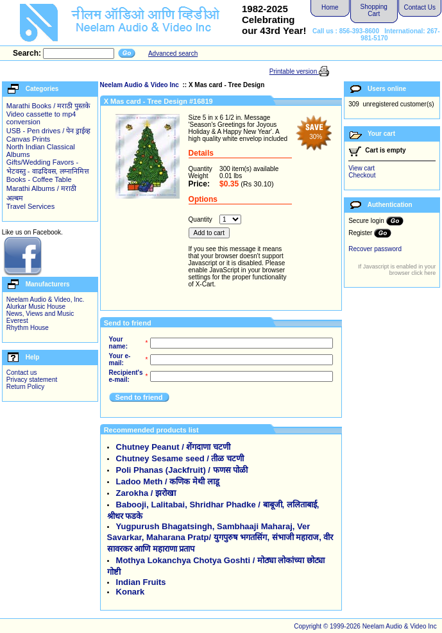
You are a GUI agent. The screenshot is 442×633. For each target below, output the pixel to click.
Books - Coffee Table (39, 179)
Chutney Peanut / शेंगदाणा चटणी (173, 447)
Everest (17, 320)
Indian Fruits (141, 582)
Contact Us (420, 7)
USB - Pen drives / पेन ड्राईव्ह (48, 131)
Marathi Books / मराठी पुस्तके (48, 106)
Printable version (294, 71)
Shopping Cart (374, 10)
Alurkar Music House (35, 306)
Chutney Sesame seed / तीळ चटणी (180, 458)
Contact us (21, 372)
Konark (130, 591)
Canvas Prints (28, 139)
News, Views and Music (40, 313)
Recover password (375, 248)
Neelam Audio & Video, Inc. (45, 299)
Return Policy (25, 386)
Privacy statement (31, 379)
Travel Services (30, 206)
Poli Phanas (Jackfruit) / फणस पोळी (182, 470)
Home (330, 7)
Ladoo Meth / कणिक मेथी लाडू (167, 481)
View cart (361, 168)
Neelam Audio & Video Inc (140, 84)
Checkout (361, 175)
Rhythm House (27, 327)
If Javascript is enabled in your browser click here (397, 269)
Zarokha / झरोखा (146, 493)
